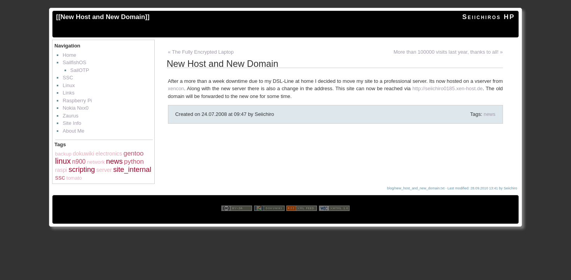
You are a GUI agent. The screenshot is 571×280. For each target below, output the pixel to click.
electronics (109, 153)
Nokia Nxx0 (75, 108)
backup (63, 154)
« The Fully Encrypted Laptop (201, 52)
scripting (81, 169)
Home (69, 55)
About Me (73, 131)
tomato (74, 178)
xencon (176, 88)
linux (63, 161)
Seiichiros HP (488, 17)
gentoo (134, 153)
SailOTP (79, 70)
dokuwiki (83, 153)
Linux (69, 85)
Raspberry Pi (77, 100)
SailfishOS (74, 62)
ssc (60, 177)
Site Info (72, 123)
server (104, 170)
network (96, 162)
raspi (61, 170)
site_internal (132, 169)
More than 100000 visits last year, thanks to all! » (448, 52)
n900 (79, 161)
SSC (68, 77)
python (134, 161)
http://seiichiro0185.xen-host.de (447, 88)
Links (68, 93)
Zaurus (70, 116)
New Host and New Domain (103, 17)
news (114, 161)
